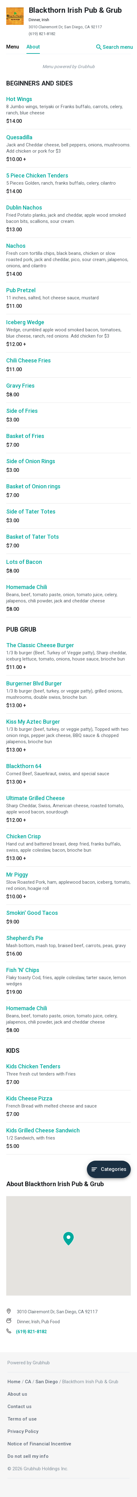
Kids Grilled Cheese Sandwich (43, 1130)
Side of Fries (22, 411)
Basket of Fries (25, 436)
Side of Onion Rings (30, 461)
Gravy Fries (20, 385)
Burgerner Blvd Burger (34, 683)
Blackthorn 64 (23, 766)
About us (17, 1394)
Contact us (19, 1406)
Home (14, 1381)
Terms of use (22, 1419)
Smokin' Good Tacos (32, 913)
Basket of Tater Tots (32, 536)
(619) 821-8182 (42, 33)
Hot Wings (19, 99)
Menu (12, 47)
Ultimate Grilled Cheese (35, 798)
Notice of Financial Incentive (39, 1444)
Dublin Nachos (24, 207)
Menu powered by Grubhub (68, 66)
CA (28, 1381)
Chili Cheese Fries (28, 360)
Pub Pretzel (20, 290)
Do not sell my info (28, 1456)
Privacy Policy (22, 1431)
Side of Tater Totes (30, 511)
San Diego (46, 1381)
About (33, 47)
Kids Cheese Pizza (29, 1098)
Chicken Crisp (23, 836)
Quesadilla (19, 137)
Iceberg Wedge (25, 322)
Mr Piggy (17, 874)
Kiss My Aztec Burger (33, 721)
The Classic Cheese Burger (40, 645)
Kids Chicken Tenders (33, 1066)
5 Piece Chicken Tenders (37, 175)
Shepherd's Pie (24, 938)
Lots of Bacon (24, 562)
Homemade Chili (26, 587)
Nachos (16, 245)
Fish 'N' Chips (22, 970)
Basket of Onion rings (33, 486)
